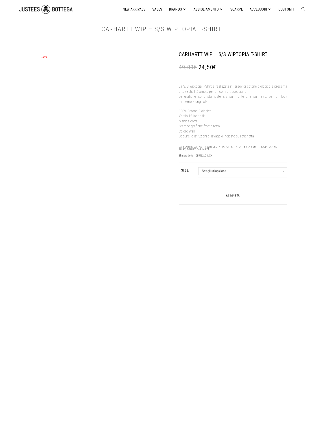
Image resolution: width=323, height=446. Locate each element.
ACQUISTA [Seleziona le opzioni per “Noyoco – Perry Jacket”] (73, 376)
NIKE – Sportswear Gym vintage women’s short (249, 360)
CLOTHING (219, 146)
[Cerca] (282, 415)
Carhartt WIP (202, 146)
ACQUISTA (233, 195)
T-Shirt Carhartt (198, 149)
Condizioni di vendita (144, 417)
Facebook (136, 432)
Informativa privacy (142, 422)
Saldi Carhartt (271, 146)
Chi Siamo (137, 412)
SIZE (185, 170)
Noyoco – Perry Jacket (73, 357)
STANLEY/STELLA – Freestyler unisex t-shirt (161, 357)
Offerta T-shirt (249, 146)
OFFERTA (232, 146)
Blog (133, 427)
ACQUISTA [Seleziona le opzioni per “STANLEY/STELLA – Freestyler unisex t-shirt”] (161, 376)
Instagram (136, 437)
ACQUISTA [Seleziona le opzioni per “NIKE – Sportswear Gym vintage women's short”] (249, 381)
